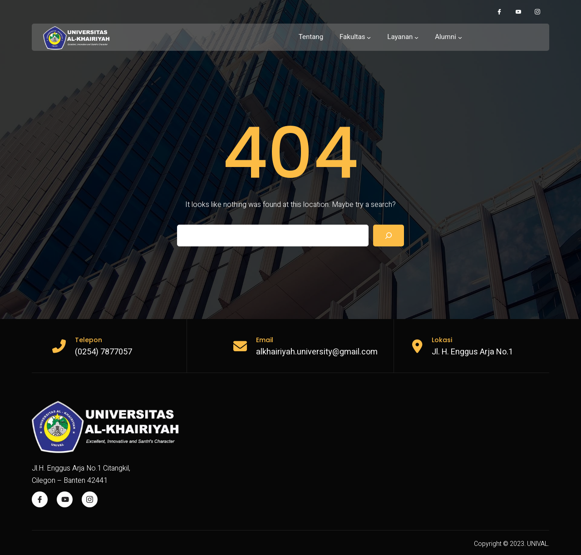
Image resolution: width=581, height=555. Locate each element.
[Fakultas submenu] (355, 37)
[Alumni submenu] (448, 37)
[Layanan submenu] (403, 37)
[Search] (388, 235)
